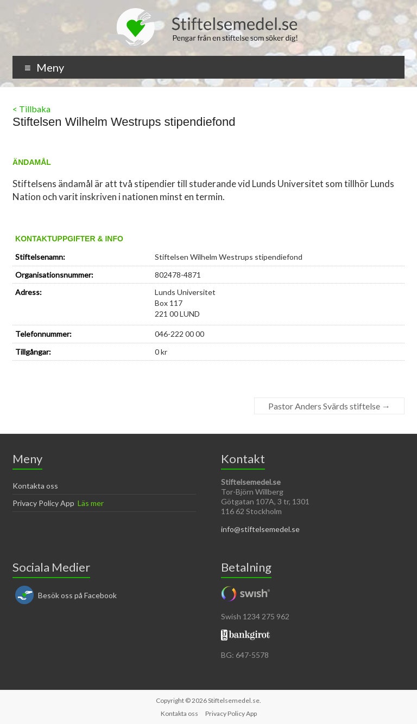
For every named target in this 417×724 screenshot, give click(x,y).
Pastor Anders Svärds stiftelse (329, 406)
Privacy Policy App (43, 503)
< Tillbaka (31, 109)
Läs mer (91, 503)
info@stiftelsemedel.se (260, 529)
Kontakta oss (35, 485)
